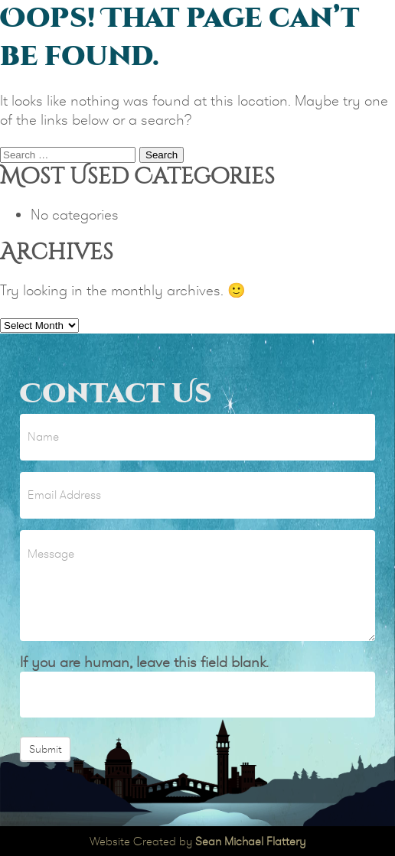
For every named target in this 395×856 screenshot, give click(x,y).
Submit (45, 749)
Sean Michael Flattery (250, 841)
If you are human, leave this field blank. (144, 662)
